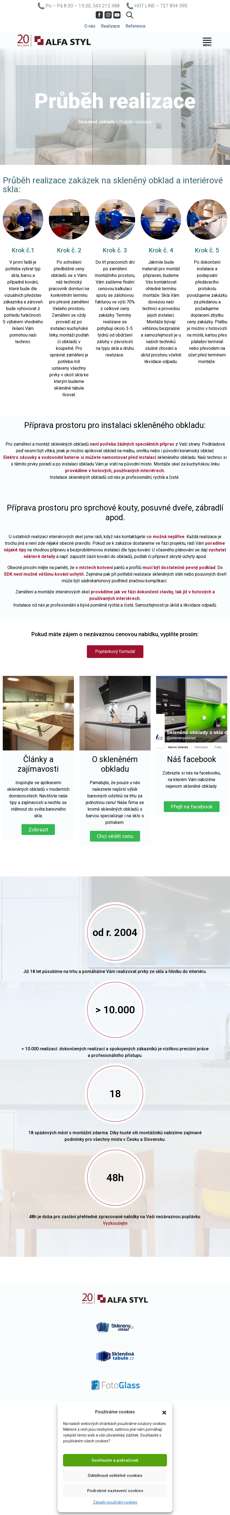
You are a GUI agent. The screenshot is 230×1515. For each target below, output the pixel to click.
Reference (135, 26)
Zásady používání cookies (115, 1502)
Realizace (110, 26)
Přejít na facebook (192, 806)
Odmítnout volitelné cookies (115, 1475)
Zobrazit (38, 829)
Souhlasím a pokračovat (115, 1460)
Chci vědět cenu (115, 836)
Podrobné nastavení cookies (115, 1490)
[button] (164, 1412)
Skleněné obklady (96, 122)
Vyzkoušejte (115, 1223)
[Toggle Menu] (207, 40)
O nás (89, 26)
